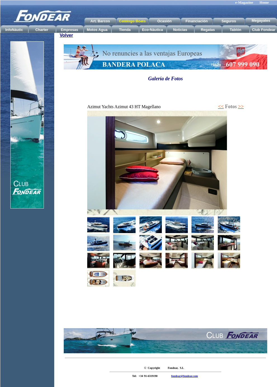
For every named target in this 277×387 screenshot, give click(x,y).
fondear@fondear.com (184, 376)
